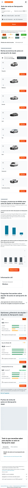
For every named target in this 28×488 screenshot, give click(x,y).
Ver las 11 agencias (5, 393)
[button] (2, 2)
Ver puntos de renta (22, 334)
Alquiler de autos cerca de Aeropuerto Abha (13, 456)
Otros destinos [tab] (14, 446)
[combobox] (7, 11)
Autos (11, 486)
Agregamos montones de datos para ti (14, 476)
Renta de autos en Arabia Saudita (19, 486)
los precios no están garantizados (8, 470)
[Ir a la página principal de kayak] (9, 2)
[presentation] (26, 312)
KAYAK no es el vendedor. (14, 474)
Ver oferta (23, 74)
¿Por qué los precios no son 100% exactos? (14, 479)
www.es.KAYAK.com (4, 486)
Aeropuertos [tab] (6, 446)
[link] (14, 269)
